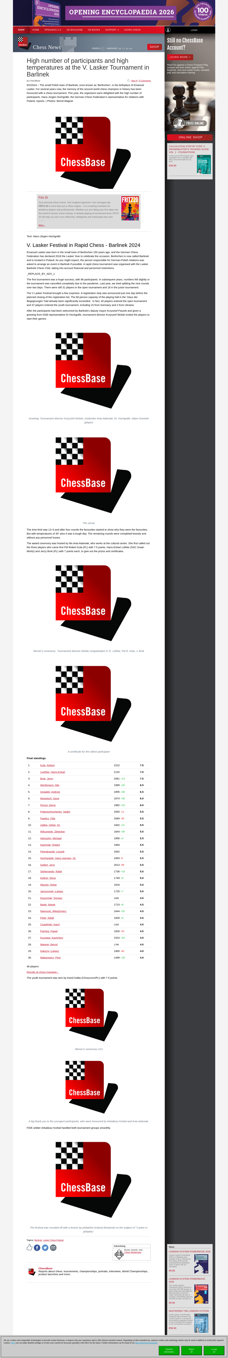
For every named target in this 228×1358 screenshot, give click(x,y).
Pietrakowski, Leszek (52, 851)
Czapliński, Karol (50, 924)
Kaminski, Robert (50, 844)
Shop (21, 30)
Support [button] (112, 30)
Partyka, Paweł (49, 931)
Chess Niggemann (132, 1252)
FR (130, 48)
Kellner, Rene (48, 878)
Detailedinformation (169, 1350)
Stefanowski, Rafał (51, 871)
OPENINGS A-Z (53, 30)
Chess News (47, 47)
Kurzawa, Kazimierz (51, 937)
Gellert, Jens (47, 864)
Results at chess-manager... (43, 972)
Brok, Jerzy (46, 778)
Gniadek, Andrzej (50, 791)
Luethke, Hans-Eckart (52, 772)
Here (13, 1343)
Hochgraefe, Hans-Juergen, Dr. (58, 858)
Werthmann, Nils (49, 785)
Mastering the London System (189, 1311)
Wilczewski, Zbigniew (52, 831)
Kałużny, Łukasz (49, 951)
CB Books (94, 30)
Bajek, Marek (47, 904)
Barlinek (38, 1240)
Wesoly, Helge (48, 884)
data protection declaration (146, 1343)
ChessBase (46, 1268)
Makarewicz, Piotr (50, 957)
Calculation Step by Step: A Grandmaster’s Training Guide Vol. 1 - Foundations (189, 149)
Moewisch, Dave (49, 798)
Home (35, 30)
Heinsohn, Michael (51, 838)
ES (127, 48)
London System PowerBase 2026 (190, 1251)
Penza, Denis (48, 805)
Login (194, 30)
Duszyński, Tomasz (51, 898)
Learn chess (132, 30)
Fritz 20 (43, 197)
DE (120, 48)
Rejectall (191, 1350)
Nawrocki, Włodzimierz (53, 911)
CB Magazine (75, 30)
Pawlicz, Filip (47, 818)
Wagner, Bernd (49, 944)
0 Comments (145, 81)
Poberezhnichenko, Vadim (55, 811)
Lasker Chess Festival (53, 1240)
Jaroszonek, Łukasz (51, 891)
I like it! (134, 81)
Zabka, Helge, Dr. (50, 825)
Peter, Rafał (47, 917)
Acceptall (214, 1350)
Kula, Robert (47, 765)
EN (123, 48)
